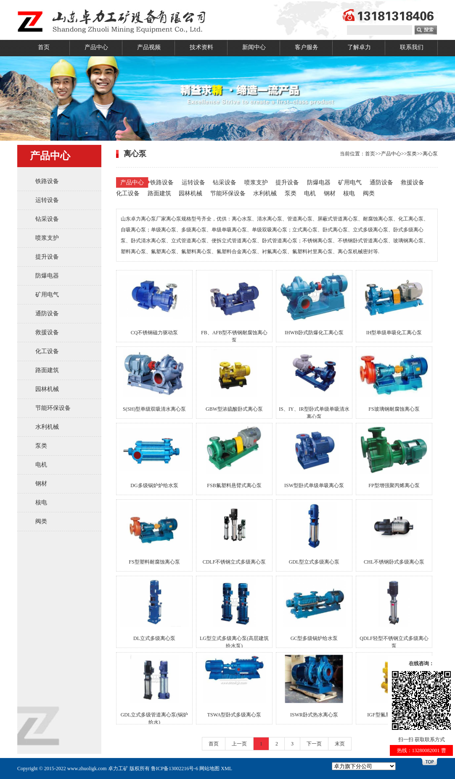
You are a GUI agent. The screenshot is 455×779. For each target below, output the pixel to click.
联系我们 (411, 47)
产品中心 (96, 47)
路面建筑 (47, 370)
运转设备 (47, 200)
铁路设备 (47, 181)
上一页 (239, 744)
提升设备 (47, 257)
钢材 (41, 483)
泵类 (41, 446)
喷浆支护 (47, 238)
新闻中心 (254, 47)
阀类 (41, 521)
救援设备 (47, 332)
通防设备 (47, 313)
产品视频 (149, 47)
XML (226, 768)
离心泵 (430, 154)
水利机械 (47, 427)
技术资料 (201, 47)
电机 (41, 465)
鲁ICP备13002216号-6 (174, 768)
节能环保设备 (53, 408)
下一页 (314, 744)
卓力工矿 (118, 768)
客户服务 (306, 47)
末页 (340, 744)
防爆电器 (47, 276)
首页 (44, 47)
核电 (41, 502)
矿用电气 (47, 294)
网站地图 (209, 768)
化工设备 (47, 351)
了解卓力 (359, 47)
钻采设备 (47, 219)
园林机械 (47, 389)
